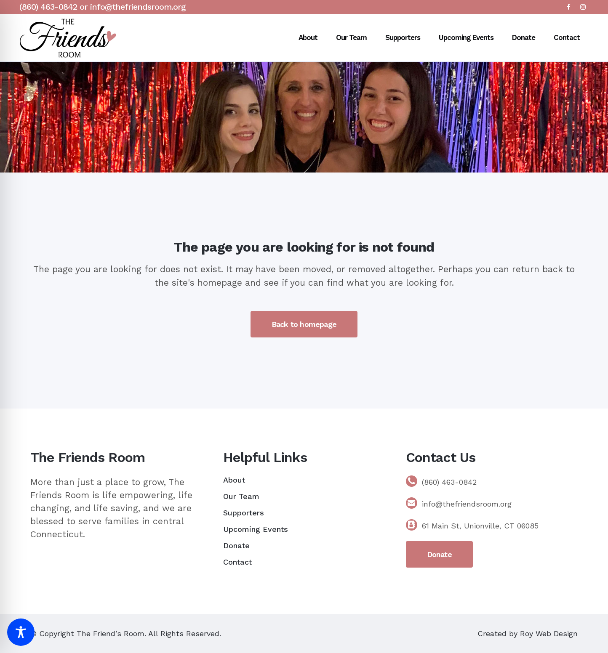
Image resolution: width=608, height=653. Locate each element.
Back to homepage (304, 324)
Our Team (241, 496)
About (234, 479)
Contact (237, 561)
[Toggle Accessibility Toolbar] (20, 632)
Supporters (243, 512)
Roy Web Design (549, 633)
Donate (236, 545)
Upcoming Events (255, 529)
